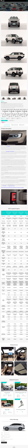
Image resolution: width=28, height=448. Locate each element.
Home (11, 6)
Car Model (13, 6)
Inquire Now (3, 440)
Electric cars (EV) (17, 6)
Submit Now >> (4, 442)
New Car (2, 100)
